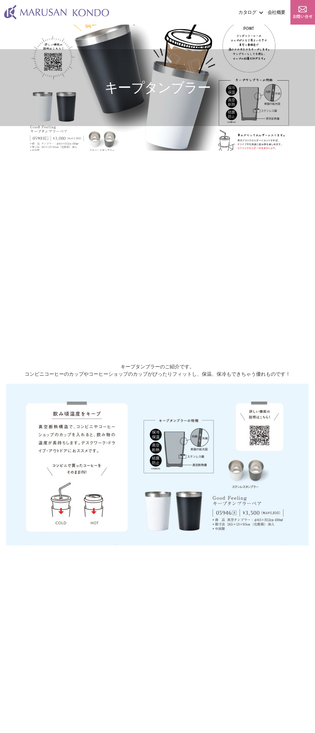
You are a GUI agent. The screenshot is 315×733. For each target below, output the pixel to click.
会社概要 (276, 12)
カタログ (247, 12)
